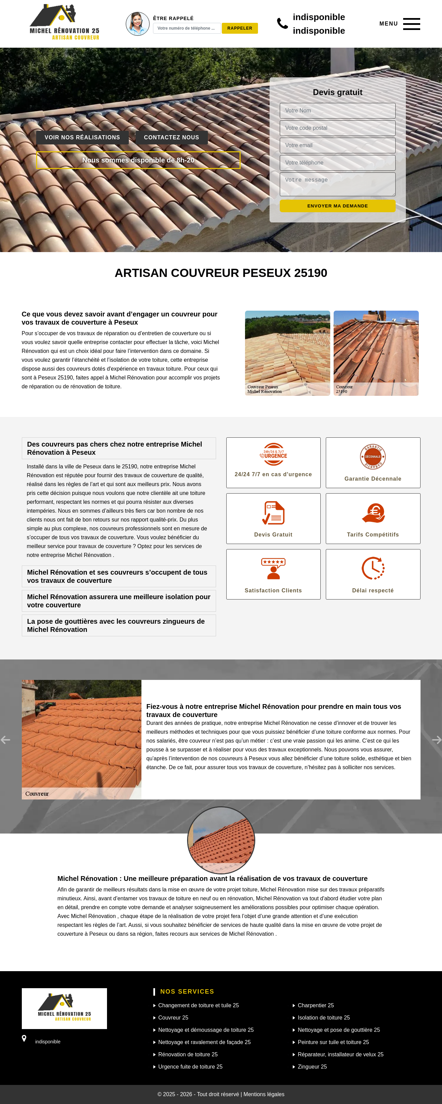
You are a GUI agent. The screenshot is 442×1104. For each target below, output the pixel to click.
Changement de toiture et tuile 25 (198, 1005)
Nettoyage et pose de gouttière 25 (339, 1030)
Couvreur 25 (173, 1018)
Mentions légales (264, 1094)
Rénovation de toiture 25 (188, 1054)
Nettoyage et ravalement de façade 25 (204, 1042)
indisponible (319, 17)
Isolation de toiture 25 (324, 1018)
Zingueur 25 (312, 1067)
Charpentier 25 (316, 1005)
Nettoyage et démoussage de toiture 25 (206, 1030)
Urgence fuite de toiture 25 (190, 1067)
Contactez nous (171, 137)
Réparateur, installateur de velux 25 (341, 1054)
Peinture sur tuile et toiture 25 (333, 1042)
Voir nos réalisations (82, 137)
